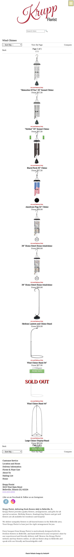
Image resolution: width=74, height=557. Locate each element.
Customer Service (10, 460)
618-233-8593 (9, 492)
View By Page (37, 45)
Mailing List (8, 476)
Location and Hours (11, 463)
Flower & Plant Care (11, 470)
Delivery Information (12, 467)
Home (5, 479)
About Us (7, 473)
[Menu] (71, 3)
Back (4, 50)
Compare (68, 45)
